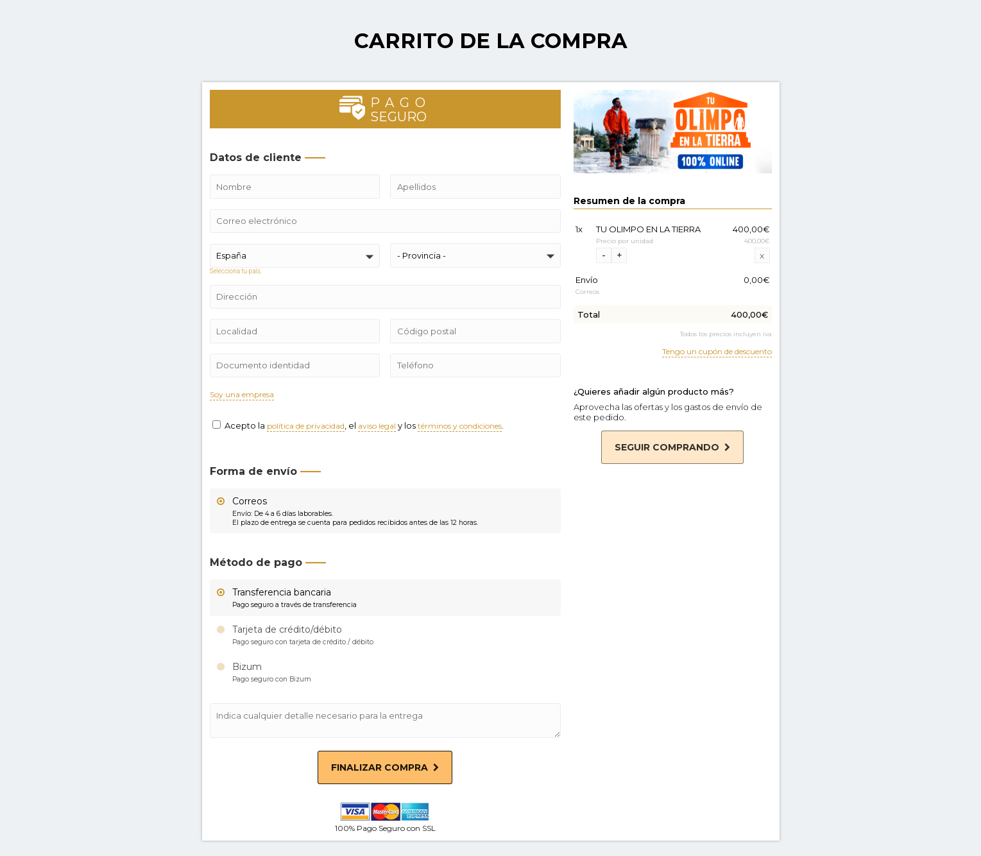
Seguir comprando (672, 447)
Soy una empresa (242, 395)
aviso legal (377, 426)
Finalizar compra (385, 767)
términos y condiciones (460, 426)
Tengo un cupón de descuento (717, 352)
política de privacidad (306, 426)
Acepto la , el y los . (358, 425)
